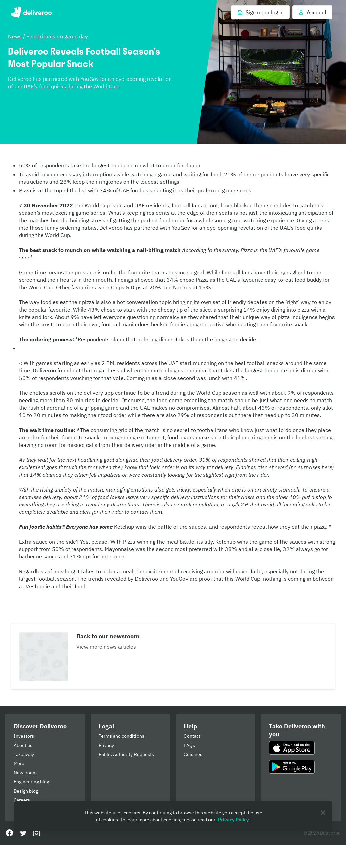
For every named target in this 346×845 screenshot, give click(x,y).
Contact (192, 736)
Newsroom (25, 773)
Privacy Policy (233, 820)
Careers (22, 800)
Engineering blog (31, 782)
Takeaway (24, 754)
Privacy (106, 745)
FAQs (189, 745)
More (19, 763)
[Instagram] (36, 833)
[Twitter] (23, 833)
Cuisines (193, 754)
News (15, 36)
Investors (24, 736)
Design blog (26, 791)
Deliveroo (31, 12)
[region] (173, 816)
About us (23, 745)
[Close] (323, 812)
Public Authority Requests (126, 754)
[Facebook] (9, 833)
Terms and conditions (121, 736)
